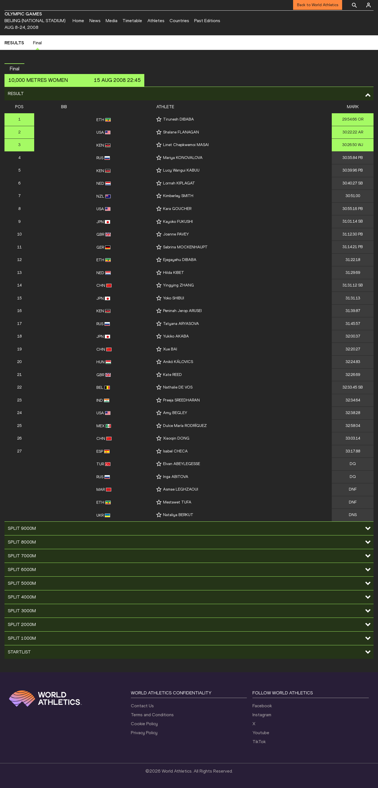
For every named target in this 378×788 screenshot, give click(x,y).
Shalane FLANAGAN (181, 132)
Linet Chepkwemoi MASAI (186, 144)
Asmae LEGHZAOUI (180, 489)
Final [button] (14, 69)
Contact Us (142, 705)
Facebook (262, 705)
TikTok (259, 741)
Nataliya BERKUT (178, 514)
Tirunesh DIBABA (178, 119)
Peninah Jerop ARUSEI (182, 310)
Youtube (260, 732)
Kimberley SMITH (178, 195)
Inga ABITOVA (175, 476)
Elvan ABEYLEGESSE (181, 463)
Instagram (261, 714)
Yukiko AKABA (176, 336)
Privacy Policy (144, 732)
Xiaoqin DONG (176, 438)
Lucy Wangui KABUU (181, 170)
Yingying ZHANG (178, 285)
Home (78, 20)
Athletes (155, 20)
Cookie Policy (144, 723)
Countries (179, 20)
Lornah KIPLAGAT (179, 183)
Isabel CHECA (175, 451)
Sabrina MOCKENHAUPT (185, 247)
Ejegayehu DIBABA (179, 259)
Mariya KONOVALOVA (183, 157)
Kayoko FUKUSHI (178, 221)
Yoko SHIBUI (173, 298)
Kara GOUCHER (177, 208)
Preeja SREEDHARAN (181, 400)
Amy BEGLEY (175, 412)
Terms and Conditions (152, 714)
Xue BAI (170, 349)
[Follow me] (159, 119)
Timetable (132, 20)
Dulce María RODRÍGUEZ (185, 425)
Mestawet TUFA (177, 502)
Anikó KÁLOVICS (178, 361)
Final (37, 42)
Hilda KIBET (173, 272)
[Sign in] (368, 5)
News (95, 20)
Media (111, 20)
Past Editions (207, 20)
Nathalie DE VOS (178, 387)
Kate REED (172, 374)
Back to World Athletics (317, 5)
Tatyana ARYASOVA (181, 323)
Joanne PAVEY (176, 234)
